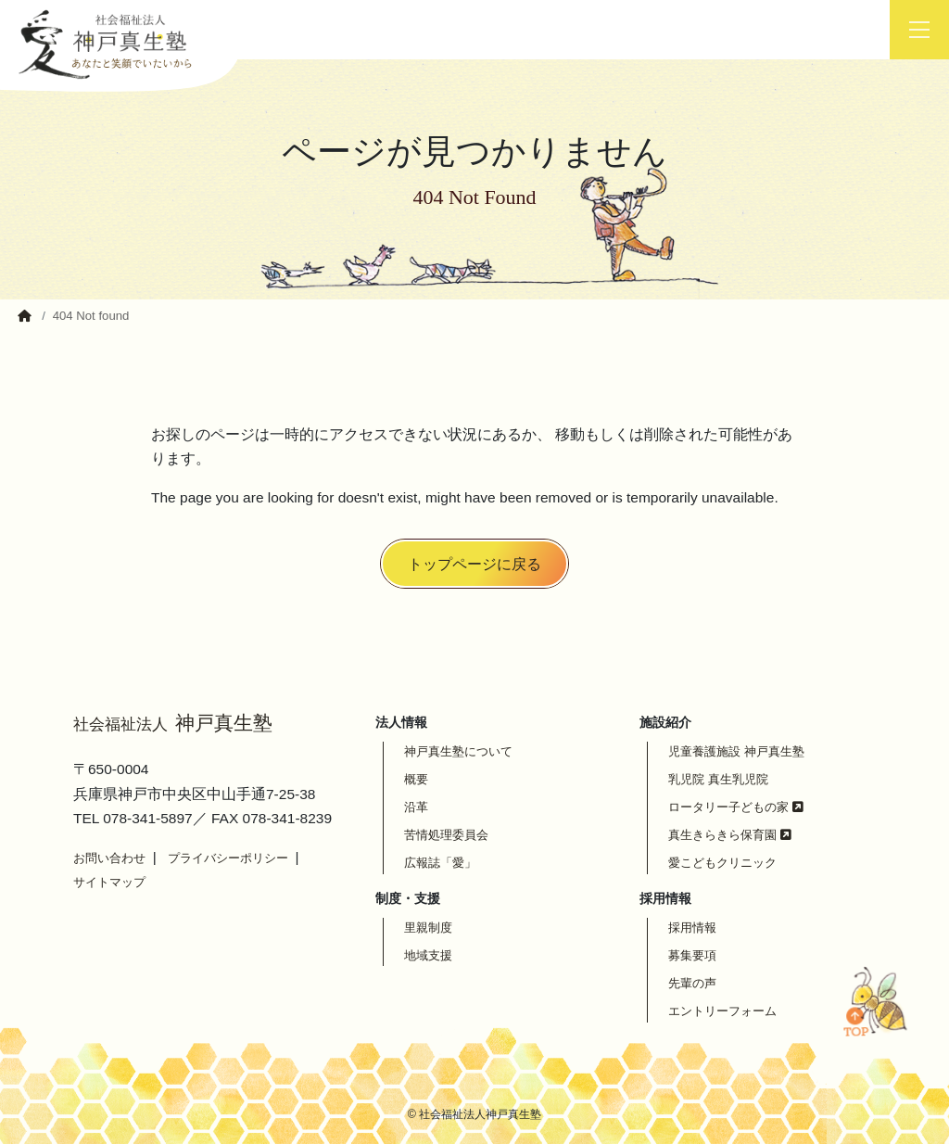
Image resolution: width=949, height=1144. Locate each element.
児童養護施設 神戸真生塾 (736, 751)
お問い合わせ (109, 858)
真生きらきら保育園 (729, 835)
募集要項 (692, 955)
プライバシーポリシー (228, 858)
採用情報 (692, 927)
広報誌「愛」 (440, 863)
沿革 (416, 807)
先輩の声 (692, 983)
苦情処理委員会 (446, 835)
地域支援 (428, 955)
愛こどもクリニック (722, 863)
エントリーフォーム (722, 1011)
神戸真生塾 (172, 723)
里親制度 (428, 927)
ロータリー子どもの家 (735, 807)
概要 (416, 779)
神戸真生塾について (458, 751)
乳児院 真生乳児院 (718, 779)
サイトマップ (109, 882)
